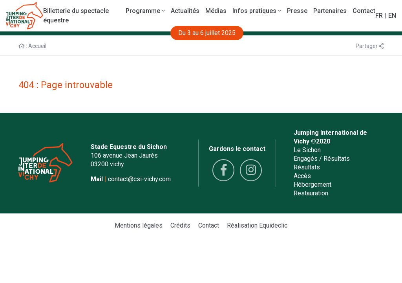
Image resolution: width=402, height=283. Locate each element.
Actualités (185, 11)
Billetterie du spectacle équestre (76, 15)
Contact (364, 11)
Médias (216, 11)
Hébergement (312, 184)
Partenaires (330, 11)
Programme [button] (145, 11)
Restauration (311, 193)
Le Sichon (307, 150)
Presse (297, 11)
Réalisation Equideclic (257, 225)
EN (392, 15)
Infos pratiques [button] (256, 11)
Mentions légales (139, 225)
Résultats (307, 167)
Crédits (180, 225)
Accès (302, 176)
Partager (370, 46)
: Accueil (32, 46)
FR (379, 15)
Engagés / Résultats (322, 158)
